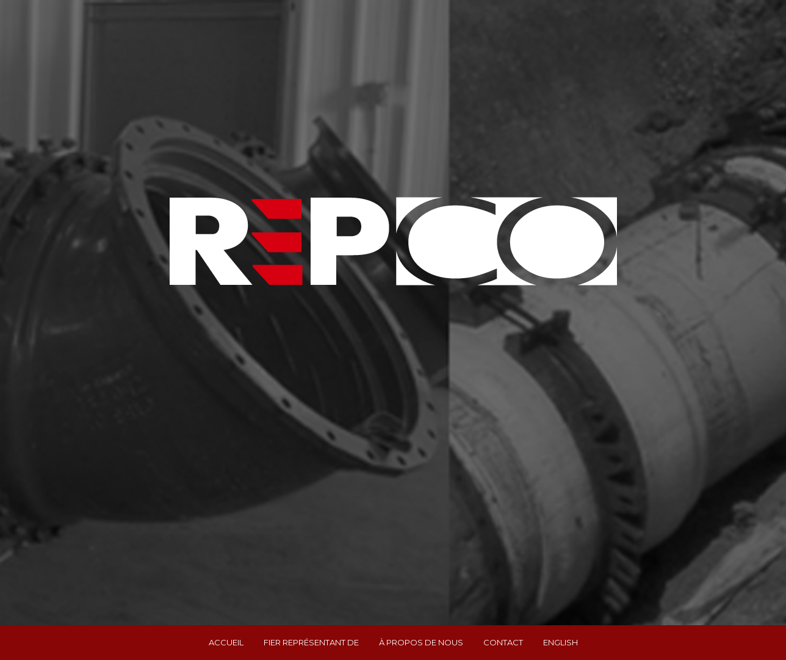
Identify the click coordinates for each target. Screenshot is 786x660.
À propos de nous (421, 642)
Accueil (226, 642)
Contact (503, 642)
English (560, 642)
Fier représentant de (311, 642)
